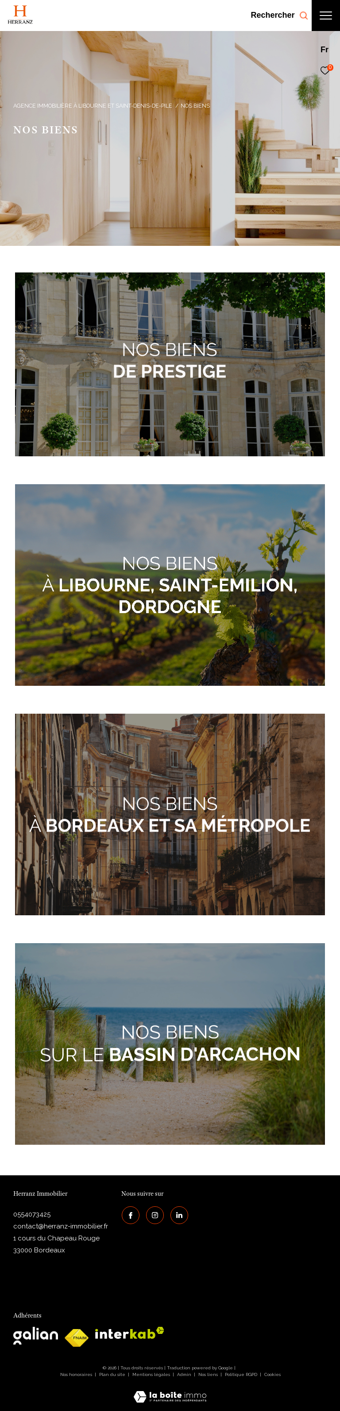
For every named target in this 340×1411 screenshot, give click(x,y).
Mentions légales (151, 1374)
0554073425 (31, 1214)
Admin (185, 1374)
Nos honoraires (76, 1374)
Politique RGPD (241, 1374)
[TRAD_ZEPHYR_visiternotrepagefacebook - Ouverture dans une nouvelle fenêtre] (130, 1215)
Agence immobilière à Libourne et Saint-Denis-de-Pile (92, 105)
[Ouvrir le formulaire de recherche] (279, 15)
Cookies (272, 1374)
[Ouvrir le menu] (326, 15)
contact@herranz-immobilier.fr (60, 1226)
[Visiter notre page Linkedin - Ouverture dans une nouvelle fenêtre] (179, 1215)
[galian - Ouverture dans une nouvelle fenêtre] (35, 1336)
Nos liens (208, 1374)
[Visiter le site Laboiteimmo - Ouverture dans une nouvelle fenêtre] (170, 1391)
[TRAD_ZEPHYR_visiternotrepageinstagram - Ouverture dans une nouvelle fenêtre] (154, 1215)
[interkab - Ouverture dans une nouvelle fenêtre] (129, 1333)
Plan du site (113, 1374)
